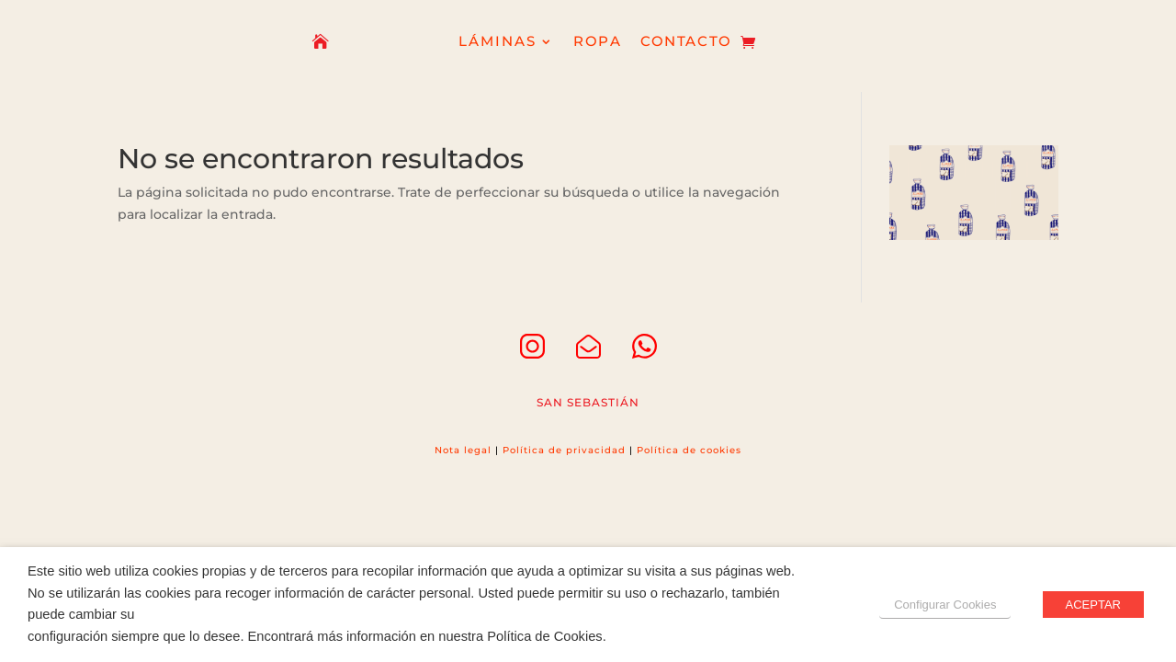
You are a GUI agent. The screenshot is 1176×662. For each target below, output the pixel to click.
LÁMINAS (497, 43)
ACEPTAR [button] (1093, 604)
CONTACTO (685, 43)
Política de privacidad (564, 450)
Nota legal (463, 450)
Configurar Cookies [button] (945, 604)
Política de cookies (689, 450)
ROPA (597, 43)
